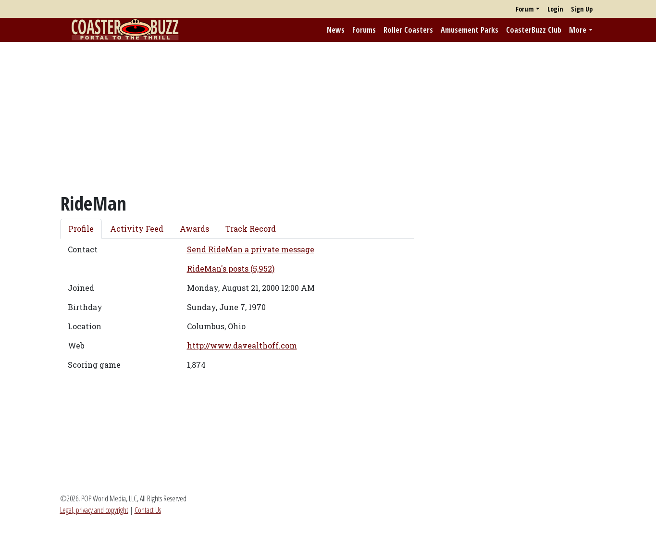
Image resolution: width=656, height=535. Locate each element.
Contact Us (148, 510)
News (336, 30)
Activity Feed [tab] (136, 229)
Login (555, 8)
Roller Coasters (408, 30)
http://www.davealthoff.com (242, 345)
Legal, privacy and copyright (94, 510)
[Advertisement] (328, 117)
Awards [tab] (194, 229)
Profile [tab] (81, 229)
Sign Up (582, 8)
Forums (364, 30)
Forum (525, 8)
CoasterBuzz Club (533, 30)
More (577, 30)
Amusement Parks (469, 30)
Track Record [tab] (250, 229)
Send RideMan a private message (250, 249)
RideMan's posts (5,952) (230, 268)
